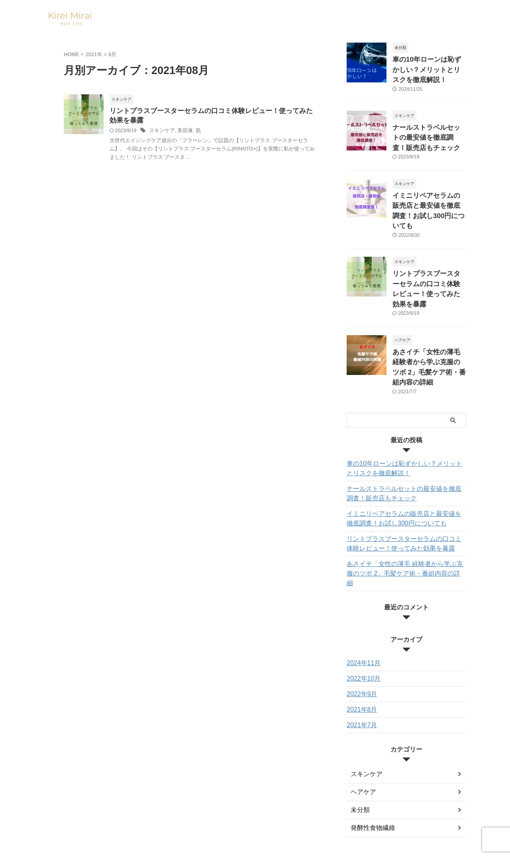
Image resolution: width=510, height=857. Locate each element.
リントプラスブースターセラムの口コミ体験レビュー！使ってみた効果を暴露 (428, 261)
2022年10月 (362, 620)
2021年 (94, 54)
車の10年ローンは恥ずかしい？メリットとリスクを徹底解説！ (428, 68)
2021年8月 (360, 651)
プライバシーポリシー (294, 803)
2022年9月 (360, 636)
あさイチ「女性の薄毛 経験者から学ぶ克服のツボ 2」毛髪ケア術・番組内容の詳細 (428, 326)
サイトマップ (245, 803)
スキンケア (161, 132)
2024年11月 (362, 605)
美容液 (182, 132)
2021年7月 (360, 667)
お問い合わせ (206, 803)
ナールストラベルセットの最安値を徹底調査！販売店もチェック (428, 132)
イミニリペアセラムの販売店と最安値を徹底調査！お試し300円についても (428, 197)
